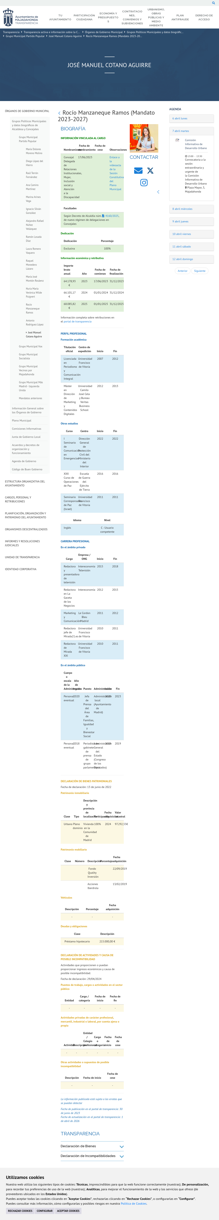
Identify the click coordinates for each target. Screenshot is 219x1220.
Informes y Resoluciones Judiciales (22, 543)
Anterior (182, 271)
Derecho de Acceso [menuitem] (204, 17)
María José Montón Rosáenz (35, 278)
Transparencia (11, 32)
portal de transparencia (77, 321)
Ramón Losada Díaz (34, 238)
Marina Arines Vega (33, 198)
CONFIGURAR (45, 1211)
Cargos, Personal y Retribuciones (18, 499)
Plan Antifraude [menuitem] (180, 17)
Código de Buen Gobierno (27, 469)
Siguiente (199, 271)
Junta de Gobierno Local (26, 437)
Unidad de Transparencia (22, 557)
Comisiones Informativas (26, 428)
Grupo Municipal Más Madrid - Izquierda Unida (31, 386)
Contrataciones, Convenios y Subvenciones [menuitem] (132, 17)
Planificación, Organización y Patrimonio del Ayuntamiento (25, 515)
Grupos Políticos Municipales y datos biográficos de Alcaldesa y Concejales (171, 32)
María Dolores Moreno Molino (34, 151)
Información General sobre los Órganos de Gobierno (28, 410)
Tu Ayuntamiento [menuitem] (60, 17)
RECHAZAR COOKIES (20, 1211)
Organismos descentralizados (26, 529)
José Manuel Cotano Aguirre (65, 36)
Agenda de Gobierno (24, 461)
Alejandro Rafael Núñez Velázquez (35, 224)
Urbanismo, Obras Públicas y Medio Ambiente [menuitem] (156, 17)
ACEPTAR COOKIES (68, 1211)
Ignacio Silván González (33, 210)
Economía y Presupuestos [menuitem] (108, 17)
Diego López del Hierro (34, 163)
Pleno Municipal (21, 420)
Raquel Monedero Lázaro (31, 264)
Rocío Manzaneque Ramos (33, 308)
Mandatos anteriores (30, 398)
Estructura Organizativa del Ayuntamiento (25, 483)
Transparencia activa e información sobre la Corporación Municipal (63, 32)
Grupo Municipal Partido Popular (25, 36)
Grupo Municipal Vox (30, 346)
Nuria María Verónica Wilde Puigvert (34, 292)
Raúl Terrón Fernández (32, 175)
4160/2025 (112, 216)
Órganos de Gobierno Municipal (104, 32)
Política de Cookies (134, 1203)
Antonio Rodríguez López (35, 322)
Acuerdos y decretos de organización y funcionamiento (25, 449)
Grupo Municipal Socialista (28, 356)
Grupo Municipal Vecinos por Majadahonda (28, 370)
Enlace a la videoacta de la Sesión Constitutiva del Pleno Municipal (117, 173)
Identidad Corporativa (20, 569)
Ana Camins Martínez (32, 187)
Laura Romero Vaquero (33, 250)
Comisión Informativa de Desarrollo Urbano (196, 144)
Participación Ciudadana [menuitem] (84, 17)
